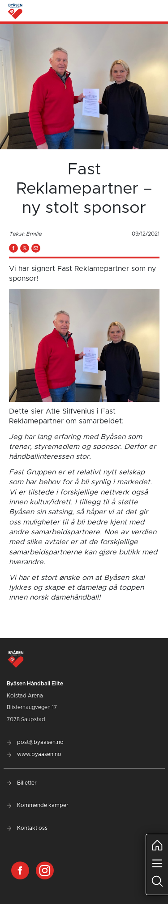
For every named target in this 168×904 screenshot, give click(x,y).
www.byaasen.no (34, 754)
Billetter (22, 783)
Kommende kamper (38, 805)
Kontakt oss (27, 828)
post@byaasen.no (35, 742)
